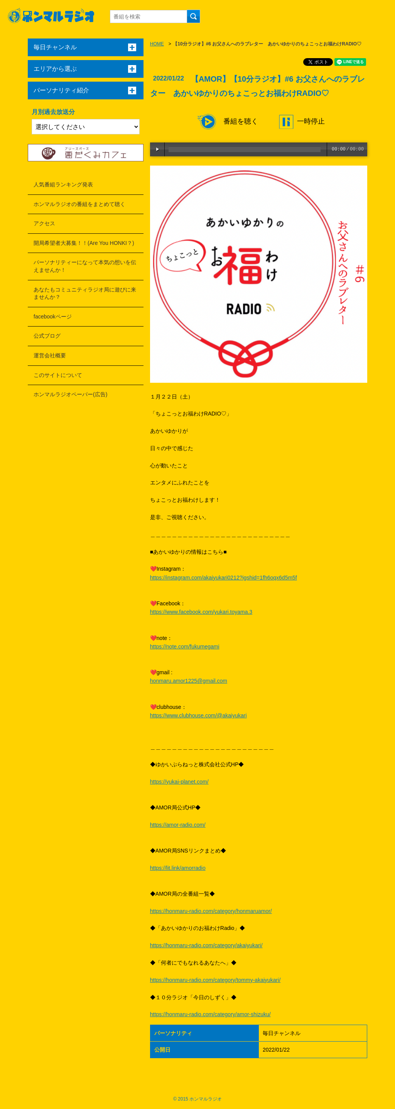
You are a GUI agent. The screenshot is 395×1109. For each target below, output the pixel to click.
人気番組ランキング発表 (63, 184)
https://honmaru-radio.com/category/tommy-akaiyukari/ (215, 980)
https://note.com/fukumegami (184, 646)
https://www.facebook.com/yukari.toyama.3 (201, 612)
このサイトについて (58, 375)
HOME (157, 44)
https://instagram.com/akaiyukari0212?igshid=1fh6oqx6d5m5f (223, 578)
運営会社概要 (50, 355)
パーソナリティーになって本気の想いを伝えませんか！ (85, 266)
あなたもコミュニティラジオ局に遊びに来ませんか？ (85, 293)
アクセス (44, 223)
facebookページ (53, 316)
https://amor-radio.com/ (178, 825)
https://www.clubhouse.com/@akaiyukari (198, 715)
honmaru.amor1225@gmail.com (188, 681)
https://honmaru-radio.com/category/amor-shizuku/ (210, 1014)
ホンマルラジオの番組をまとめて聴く (79, 204)
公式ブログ (47, 336)
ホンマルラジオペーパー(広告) (70, 394)
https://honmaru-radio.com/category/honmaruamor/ (211, 911)
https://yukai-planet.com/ (179, 782)
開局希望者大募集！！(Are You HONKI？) (84, 243)
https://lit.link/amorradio (178, 868)
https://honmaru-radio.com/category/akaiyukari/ (206, 945)
